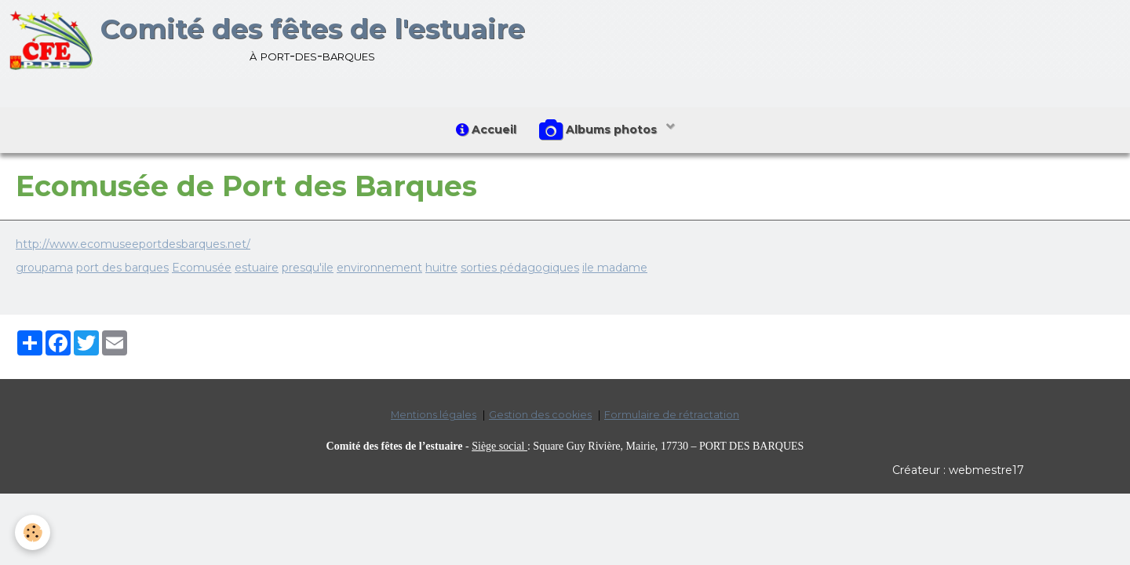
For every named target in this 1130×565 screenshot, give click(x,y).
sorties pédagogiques (520, 268)
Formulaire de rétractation (671, 415)
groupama (44, 268)
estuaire (257, 268)
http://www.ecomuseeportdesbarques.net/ (133, 244)
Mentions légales (433, 415)
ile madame (614, 268)
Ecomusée (201, 268)
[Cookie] (33, 532)
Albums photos (600, 130)
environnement (379, 268)
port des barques (122, 268)
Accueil (486, 129)
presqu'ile (308, 268)
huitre (441, 268)
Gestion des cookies (540, 415)
